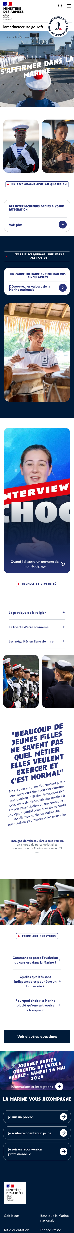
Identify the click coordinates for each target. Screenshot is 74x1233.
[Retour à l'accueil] (58, 26)
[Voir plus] (38, 224)
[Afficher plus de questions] (37, 1036)
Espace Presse (50, 1229)
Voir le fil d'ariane (17, 37)
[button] (60, 5)
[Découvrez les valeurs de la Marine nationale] (38, 288)
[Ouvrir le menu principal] (69, 5)
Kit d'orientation (16, 1229)
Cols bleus (11, 1215)
